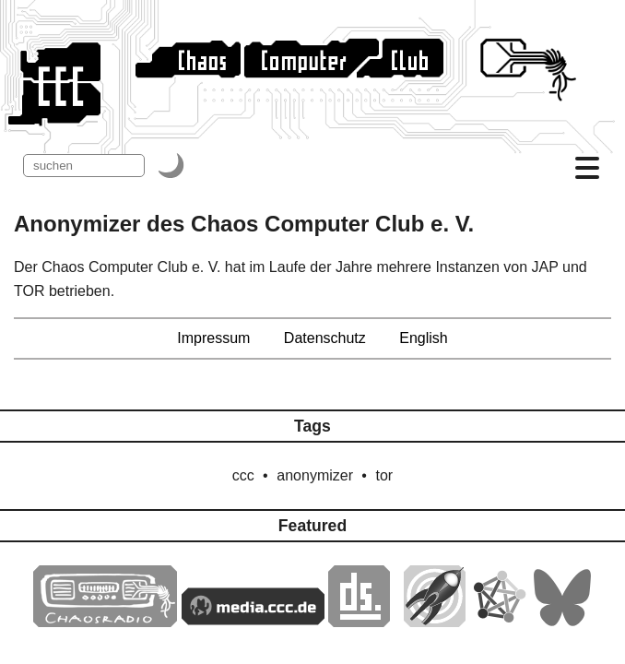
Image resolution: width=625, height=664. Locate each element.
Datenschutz (325, 338)
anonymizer (315, 475)
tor (384, 475)
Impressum (213, 338)
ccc (243, 475)
